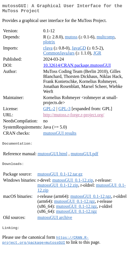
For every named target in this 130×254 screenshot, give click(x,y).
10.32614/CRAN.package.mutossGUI (77, 67)
